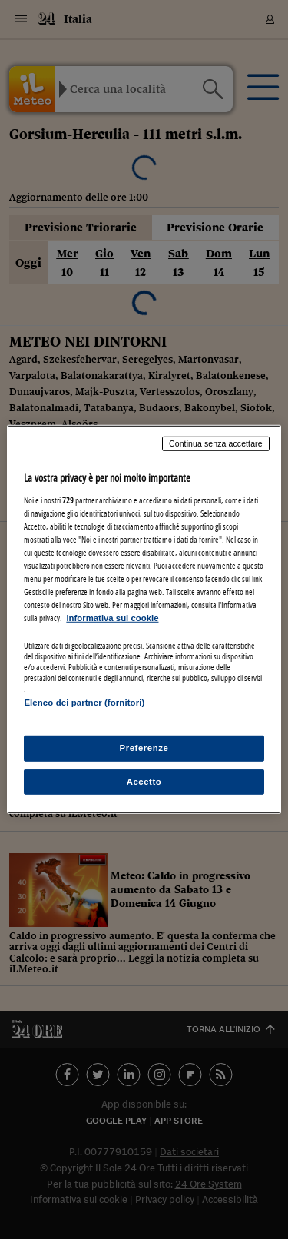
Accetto (144, 781)
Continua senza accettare (216, 443)
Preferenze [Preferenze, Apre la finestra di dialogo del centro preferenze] (144, 747)
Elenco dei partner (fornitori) (84, 702)
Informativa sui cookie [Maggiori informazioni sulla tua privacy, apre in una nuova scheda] (112, 618)
